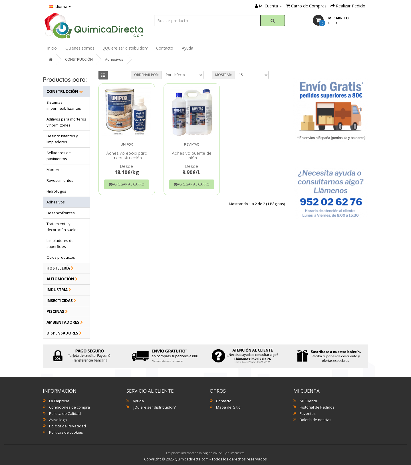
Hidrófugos (56, 191)
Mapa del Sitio (228, 407)
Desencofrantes (61, 212)
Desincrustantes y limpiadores (62, 138)
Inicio (52, 48)
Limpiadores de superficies (60, 243)
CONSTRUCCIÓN (79, 59)
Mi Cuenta (308, 400)
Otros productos (61, 257)
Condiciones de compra (69, 407)
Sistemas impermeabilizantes (64, 105)
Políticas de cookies (66, 432)
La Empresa (59, 400)
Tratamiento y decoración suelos (62, 226)
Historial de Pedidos (317, 407)
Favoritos (308, 413)
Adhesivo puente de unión (192, 151)
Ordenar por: (146, 74)
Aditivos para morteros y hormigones (66, 122)
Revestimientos (60, 180)
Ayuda (187, 48)
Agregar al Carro (126, 184)
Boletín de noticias (315, 419)
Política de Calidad (65, 413)
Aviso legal (58, 419)
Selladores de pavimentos (59, 155)
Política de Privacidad (67, 426)
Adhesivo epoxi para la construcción (126, 151)
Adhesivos (114, 59)
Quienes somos (79, 48)
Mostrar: (223, 74)
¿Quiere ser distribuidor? (125, 48)
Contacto (164, 48)
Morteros (55, 169)
